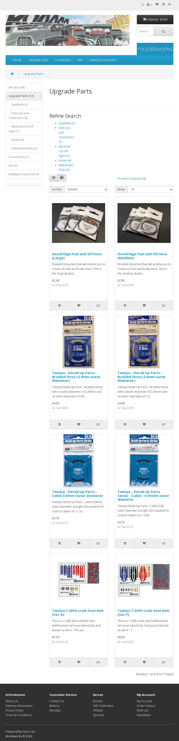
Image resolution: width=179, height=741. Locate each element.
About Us (12, 701)
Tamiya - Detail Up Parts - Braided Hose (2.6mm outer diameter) (141, 376)
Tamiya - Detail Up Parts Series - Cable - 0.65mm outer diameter (143, 495)
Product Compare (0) (132, 179)
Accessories (63, 60)
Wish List (142, 710)
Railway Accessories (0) (24, 174)
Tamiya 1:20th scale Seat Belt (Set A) (78, 612)
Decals (17, 60)
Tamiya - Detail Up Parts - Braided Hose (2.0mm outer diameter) (76, 376)
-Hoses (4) (16, 140)
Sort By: (57, 189)
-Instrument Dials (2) (23, 148)
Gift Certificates (103, 706)
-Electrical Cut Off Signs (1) (21, 128)
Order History (146, 706)
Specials (98, 715)
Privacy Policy (14, 710)
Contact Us (56, 701)
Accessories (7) (18, 157)
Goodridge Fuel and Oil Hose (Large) (77, 255)
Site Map (55, 710)
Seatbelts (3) (67, 123)
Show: (121, 189)
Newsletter (144, 715)
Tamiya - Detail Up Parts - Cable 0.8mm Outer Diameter (77, 493)
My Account (144, 701)
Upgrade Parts (38, 60)
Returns (54, 706)
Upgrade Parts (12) (21, 96)
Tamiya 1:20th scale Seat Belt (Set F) (143, 612)
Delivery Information (19, 706)
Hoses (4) (65, 160)
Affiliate (98, 710)
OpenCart (28, 732)
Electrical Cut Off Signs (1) (64, 151)
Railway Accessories (103, 60)
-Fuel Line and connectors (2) (19, 115)
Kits (80, 60)
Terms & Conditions (19, 715)
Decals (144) (17, 87)
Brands (98, 701)
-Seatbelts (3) (18, 105)
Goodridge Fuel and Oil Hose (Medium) (142, 255)
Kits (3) (13, 166)
